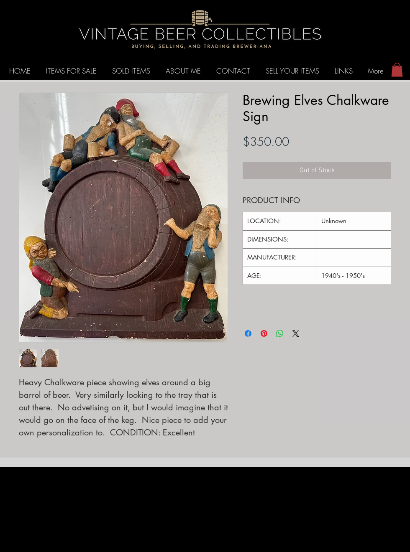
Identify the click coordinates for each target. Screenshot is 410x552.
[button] (397, 69)
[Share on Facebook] (248, 333)
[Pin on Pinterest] (264, 333)
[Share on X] (296, 333)
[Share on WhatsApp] (280, 333)
